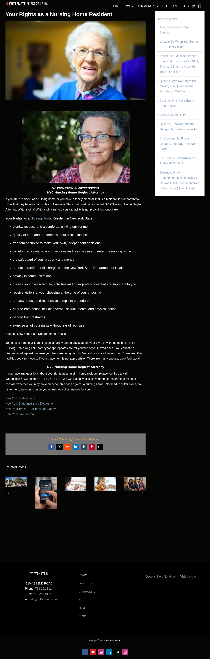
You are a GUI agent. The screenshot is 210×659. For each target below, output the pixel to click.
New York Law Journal (19, 414)
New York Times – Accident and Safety (30, 408)
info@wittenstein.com (43, 599)
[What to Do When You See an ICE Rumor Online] (46, 478)
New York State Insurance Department (30, 403)
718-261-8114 (51, 378)
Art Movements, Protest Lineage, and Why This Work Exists (178, 144)
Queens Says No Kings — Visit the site (170, 576)
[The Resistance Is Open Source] (16, 478)
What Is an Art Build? (173, 115)
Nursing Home (40, 218)
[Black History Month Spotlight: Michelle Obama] (135, 478)
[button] (199, 5)
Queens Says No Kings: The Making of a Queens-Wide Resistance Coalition (178, 86)
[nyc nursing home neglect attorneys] (75, 60)
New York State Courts (20, 398)
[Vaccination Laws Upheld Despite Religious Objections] (105, 478)
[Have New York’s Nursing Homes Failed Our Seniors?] (75, 478)
